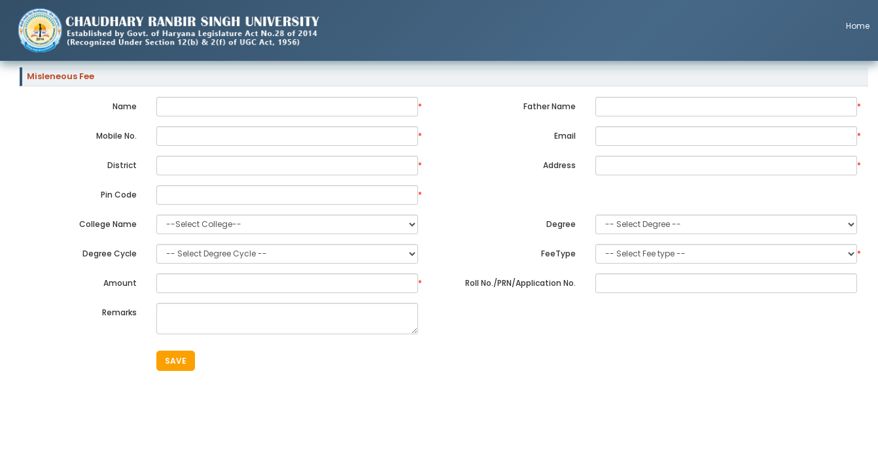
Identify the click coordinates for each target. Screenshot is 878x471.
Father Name (549, 106)
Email (565, 135)
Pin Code (119, 194)
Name (125, 106)
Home (857, 25)
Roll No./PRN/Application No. (520, 282)
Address (559, 165)
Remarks (119, 312)
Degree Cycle (109, 253)
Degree (561, 224)
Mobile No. (116, 135)
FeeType (558, 253)
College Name (108, 224)
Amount (120, 282)
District (122, 165)
